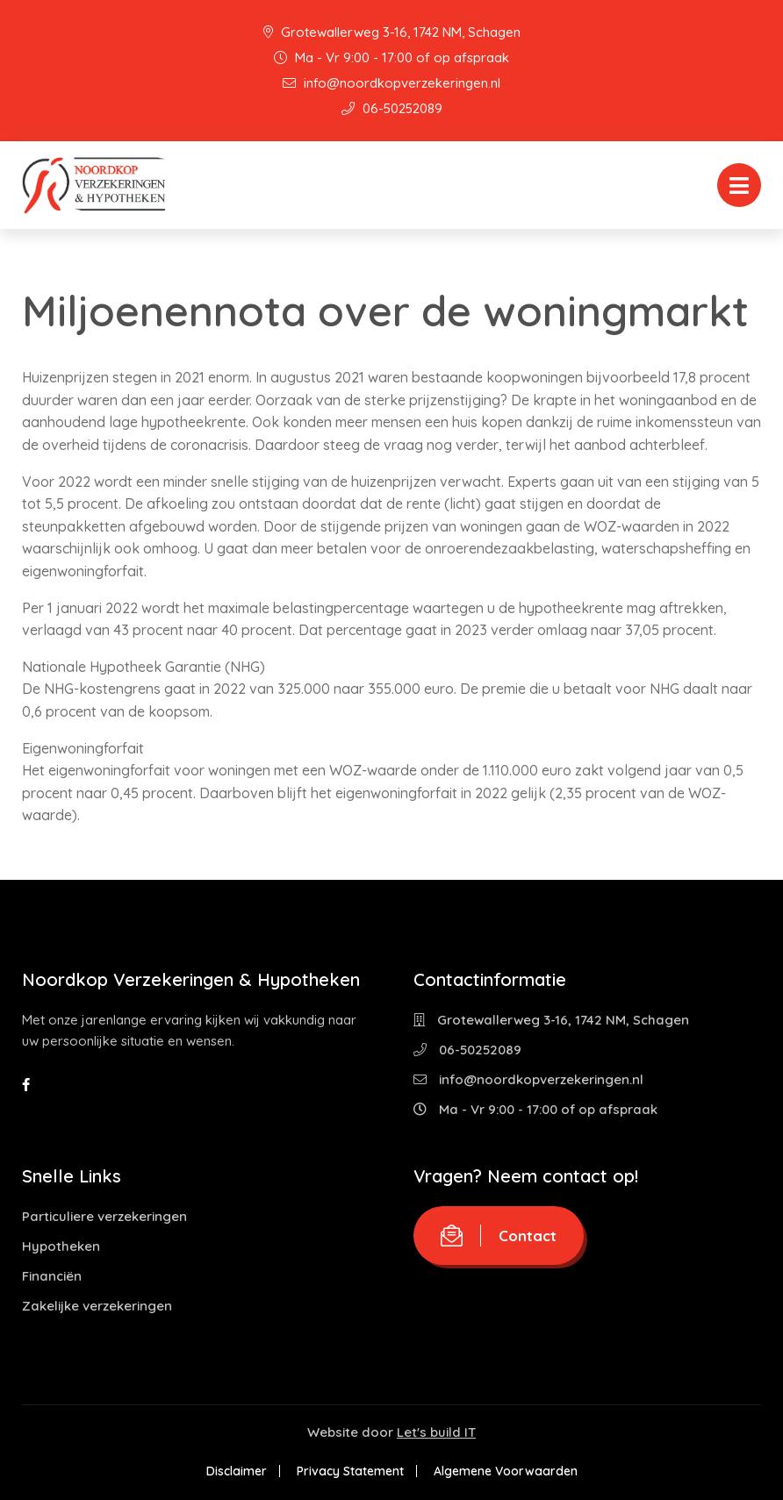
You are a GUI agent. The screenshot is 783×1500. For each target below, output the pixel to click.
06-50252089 (391, 108)
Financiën (52, 1276)
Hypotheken (61, 1246)
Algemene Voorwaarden (506, 1471)
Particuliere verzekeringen (104, 1216)
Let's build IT (436, 1432)
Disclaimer (236, 1471)
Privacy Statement (350, 1471)
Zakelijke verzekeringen (97, 1305)
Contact (499, 1235)
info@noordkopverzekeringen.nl (391, 83)
